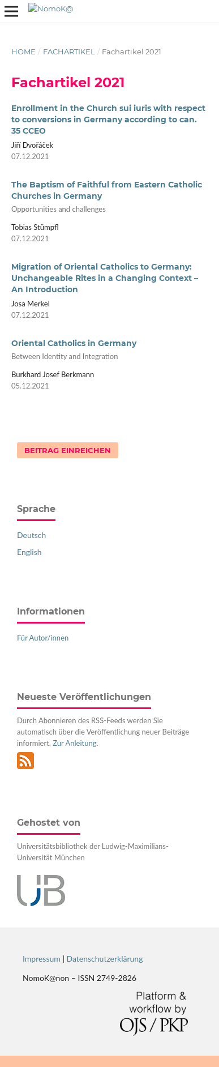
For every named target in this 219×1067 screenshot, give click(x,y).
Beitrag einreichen (67, 450)
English (29, 552)
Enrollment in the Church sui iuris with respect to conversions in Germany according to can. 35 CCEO (108, 119)
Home (23, 51)
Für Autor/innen (42, 637)
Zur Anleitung (74, 743)
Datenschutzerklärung (105, 958)
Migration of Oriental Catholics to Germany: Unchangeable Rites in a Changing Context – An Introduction (104, 278)
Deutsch (31, 535)
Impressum (42, 958)
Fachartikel (69, 51)
